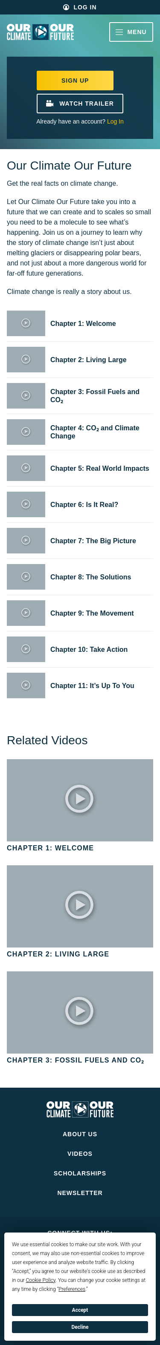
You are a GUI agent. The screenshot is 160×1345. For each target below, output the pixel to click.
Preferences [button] (71, 1289)
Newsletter (79, 1192)
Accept (80, 1310)
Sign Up (75, 80)
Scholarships (80, 1173)
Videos (80, 1153)
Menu (131, 32)
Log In (84, 7)
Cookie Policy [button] (41, 1280)
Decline (79, 1327)
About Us (80, 1134)
